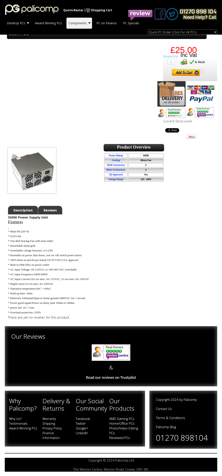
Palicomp (190, 399)
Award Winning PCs (23, 428)
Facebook (83, 418)
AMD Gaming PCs (121, 418)
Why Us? (15, 418)
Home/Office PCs (121, 423)
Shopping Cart (101, 10)
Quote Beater (73, 10)
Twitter (81, 423)
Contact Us (164, 408)
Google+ (82, 428)
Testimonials (18, 423)
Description (23, 210)
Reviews (50, 210)
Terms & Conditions (170, 418)
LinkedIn (82, 433)
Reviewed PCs (119, 438)
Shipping (48, 423)
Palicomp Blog (166, 427)
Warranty (49, 418)
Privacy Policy (52, 428)
